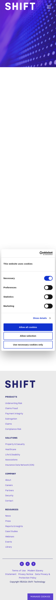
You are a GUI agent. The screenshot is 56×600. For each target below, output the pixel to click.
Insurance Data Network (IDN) (19, 465)
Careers (9, 485)
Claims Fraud (11, 408)
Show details (40, 318)
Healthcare (10, 449)
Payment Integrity (14, 414)
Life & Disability (12, 455)
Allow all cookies (28, 327)
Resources (11, 509)
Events (8, 542)
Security (9, 496)
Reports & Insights (14, 526)
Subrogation (11, 419)
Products (11, 397)
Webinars (9, 537)
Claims (8, 424)
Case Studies (11, 531)
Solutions (11, 438)
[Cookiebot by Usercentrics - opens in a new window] (40, 253)
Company (10, 474)
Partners (9, 491)
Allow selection (28, 336)
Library (8, 547)
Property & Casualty (15, 444)
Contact (9, 501)
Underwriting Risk (13, 403)
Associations (11, 460)
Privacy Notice (25, 574)
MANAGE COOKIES (40, 597)
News (8, 516)
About (8, 480)
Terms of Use (19, 571)
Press (8, 521)
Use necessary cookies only (28, 344)
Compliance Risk (13, 429)
